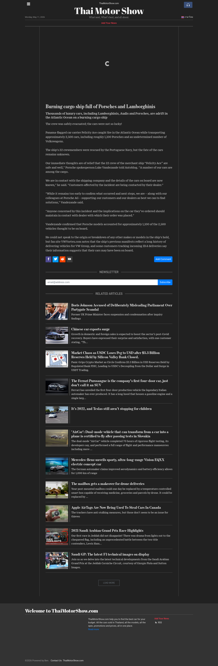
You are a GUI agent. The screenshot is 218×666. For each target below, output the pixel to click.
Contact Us (56, 660)
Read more (93, 629)
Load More (109, 583)
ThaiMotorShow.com (109, 3)
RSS (158, 622)
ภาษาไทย (187, 17)
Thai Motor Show (109, 11)
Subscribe (165, 282)
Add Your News (109, 23)
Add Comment (163, 259)
